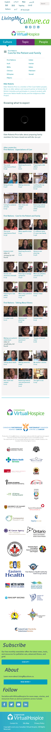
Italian (31, 67)
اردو (15, 9)
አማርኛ (16, 2)
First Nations (11, 60)
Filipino (9, 78)
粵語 (23, 2)
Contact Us (14, 723)
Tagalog (21, 6)
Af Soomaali (25, 10)
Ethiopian (10, 74)
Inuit (8, 64)
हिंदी (6, 6)
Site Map (26, 723)
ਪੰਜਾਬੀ (30, 6)
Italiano (8, 9)
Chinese (10, 71)
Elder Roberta (9, 84)
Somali (31, 74)
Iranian (31, 64)
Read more (25, 682)
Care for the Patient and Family (24, 53)
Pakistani (32, 71)
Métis (9, 67)
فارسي (31, 2)
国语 (13, 6)
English (7, 2)
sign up (25, 662)
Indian (31, 60)
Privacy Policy (39, 723)
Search (47, 3)
